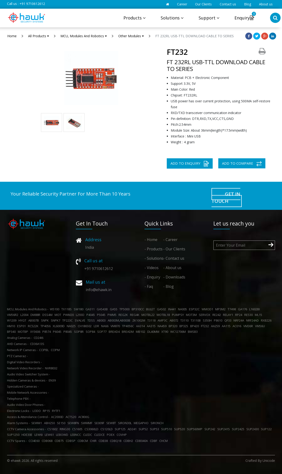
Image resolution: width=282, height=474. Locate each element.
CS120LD (107, 429)
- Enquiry (152, 277)
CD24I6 (39, 338)
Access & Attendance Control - (28, 417)
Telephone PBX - (18, 398)
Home (12, 36)
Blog (247, 4)
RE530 (249, 315)
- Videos (152, 267)
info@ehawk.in (98, 289)
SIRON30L (125, 423)
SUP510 (167, 429)
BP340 (12, 332)
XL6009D (59, 326)
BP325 (184, 326)
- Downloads (174, 277)
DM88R (36, 315)
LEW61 (50, 435)
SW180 (79, 309)
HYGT (23, 320)
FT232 (205, 326)
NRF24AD (253, 320)
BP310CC (138, 309)
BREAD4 (115, 332)
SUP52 (144, 429)
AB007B (34, 320)
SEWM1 (37, 423)
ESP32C (195, 309)
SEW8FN (73, 423)
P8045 (68, 332)
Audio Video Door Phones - (26, 405)
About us (266, 4)
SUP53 (155, 429)
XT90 (165, 332)
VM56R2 (13, 315)
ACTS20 (72, 417)
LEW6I (39, 435)
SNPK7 (56, 320)
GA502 (162, 309)
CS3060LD (92, 429)
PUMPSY (178, 315)
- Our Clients (174, 249)
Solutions (172, 18)
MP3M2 (221, 309)
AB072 (175, 320)
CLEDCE (100, 435)
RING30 (65, 429)
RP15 (47, 411)
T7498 (232, 309)
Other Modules (131, 36)
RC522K (34, 326)
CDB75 (60, 441)
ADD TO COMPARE (242, 163)
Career (182, 4)
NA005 (183, 309)
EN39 (53, 380)
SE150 (62, 423)
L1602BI (255, 309)
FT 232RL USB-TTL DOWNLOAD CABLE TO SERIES (194, 36)
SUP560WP (195, 429)
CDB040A (142, 441)
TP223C (68, 320)
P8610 (219, 320)
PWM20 (69, 315)
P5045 (102, 315)
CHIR (94, 441)
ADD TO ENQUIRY (190, 164)
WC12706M (178, 332)
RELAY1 (228, 315)
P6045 (58, 332)
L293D (81, 315)
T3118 (152, 320)
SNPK (45, 320)
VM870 (116, 326)
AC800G (84, 417)
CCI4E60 (35, 441)
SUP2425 (239, 429)
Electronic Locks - (19, 411)
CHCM (164, 441)
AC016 (238, 326)
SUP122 (267, 429)
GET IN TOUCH (226, 197)
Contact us (228, 4)
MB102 (141, 332)
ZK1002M (139, 320)
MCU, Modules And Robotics (83, 36)
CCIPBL (44, 350)
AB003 (102, 320)
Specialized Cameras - (23, 386)
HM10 (11, 326)
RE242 (217, 315)
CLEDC (88, 435)
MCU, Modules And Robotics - (27, 309)
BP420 (195, 326)
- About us (172, 267)
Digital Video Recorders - (24, 362)
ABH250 (50, 423)
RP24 (239, 315)
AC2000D (58, 417)
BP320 (174, 326)
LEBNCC (76, 435)
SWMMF (87, 423)
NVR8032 (52, 368)
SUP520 (180, 429)
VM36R (248, 326)
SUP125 (121, 429)
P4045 (91, 315)
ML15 (259, 315)
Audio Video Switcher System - (28, 374)
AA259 (216, 326)
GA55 (114, 309)
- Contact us (173, 258)
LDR (97, 326)
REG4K (135, 315)
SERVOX (205, 315)
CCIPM (56, 350)
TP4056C (128, 326)
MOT (59, 315)
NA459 (163, 326)
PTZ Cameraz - (17, 356)
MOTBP (24, 332)
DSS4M (48, 315)
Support (209, 18)
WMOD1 (208, 309)
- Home (151, 239)
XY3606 (36, 332)
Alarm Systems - (18, 423)
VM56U (260, 326)
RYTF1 (57, 411)
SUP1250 (14, 435)
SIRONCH (158, 423)
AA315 (152, 326)
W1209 (12, 320)
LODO (37, 411)
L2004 (25, 315)
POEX (111, 435)
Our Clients (203, 4)
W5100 (55, 309)
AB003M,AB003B (120, 320)
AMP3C (163, 320)
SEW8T (111, 423)
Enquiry (242, 18)
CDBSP (71, 441)
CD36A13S (38, 344)
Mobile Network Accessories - (28, 392)
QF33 (228, 320)
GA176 (243, 309)
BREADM (128, 332)
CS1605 (78, 429)
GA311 (90, 309)
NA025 (72, 326)
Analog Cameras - (19, 338)
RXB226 (267, 320)
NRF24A (239, 320)
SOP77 (102, 332)
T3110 (185, 320)
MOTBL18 (164, 315)
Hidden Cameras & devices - (27, 380)
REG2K (124, 315)
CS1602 (53, 429)
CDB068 (48, 441)
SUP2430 (253, 429)
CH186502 (85, 326)
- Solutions (154, 258)
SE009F (100, 423)
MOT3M (192, 315)
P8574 (47, 332)
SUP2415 (224, 429)
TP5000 (125, 309)
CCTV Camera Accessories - (26, 429)
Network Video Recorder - (25, 368)
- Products (154, 249)
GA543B (103, 309)
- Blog (168, 286)
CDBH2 (128, 441)
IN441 (172, 309)
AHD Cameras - (17, 344)
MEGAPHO (142, 423)
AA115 (227, 326)
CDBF (154, 441)
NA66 (105, 326)
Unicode (269, 460)
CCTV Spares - (17, 441)
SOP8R (79, 332)
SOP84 (91, 332)
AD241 (133, 429)
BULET (151, 309)
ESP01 (22, 326)
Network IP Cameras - (22, 350)
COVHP (122, 435)
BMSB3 (193, 332)
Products (134, 18)
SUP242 (210, 429)
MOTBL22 (148, 315)
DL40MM (154, 332)
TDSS (91, 320)
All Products (38, 36)
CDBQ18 (116, 441)
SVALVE (81, 320)
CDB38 (104, 441)
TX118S (67, 309)
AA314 (141, 326)
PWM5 (113, 315)
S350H (208, 320)
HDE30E (28, 435)
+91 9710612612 (32, 3)
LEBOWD (63, 435)
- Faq (149, 286)
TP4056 (46, 326)
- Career (170, 239)
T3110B (196, 320)
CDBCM (83, 441)
